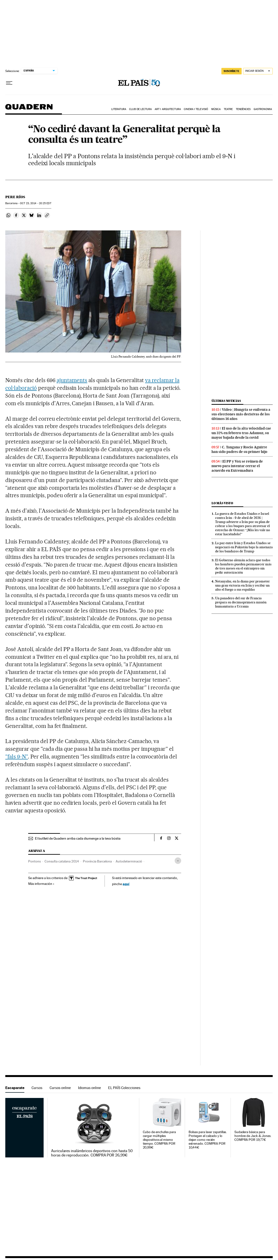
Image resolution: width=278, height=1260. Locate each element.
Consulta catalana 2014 (62, 861)
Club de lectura (140, 109)
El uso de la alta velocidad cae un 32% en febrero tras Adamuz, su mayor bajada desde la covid (241, 433)
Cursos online (60, 1088)
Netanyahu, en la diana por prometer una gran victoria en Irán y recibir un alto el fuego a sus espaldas (242, 585)
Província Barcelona (97, 861)
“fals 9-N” (16, 756)
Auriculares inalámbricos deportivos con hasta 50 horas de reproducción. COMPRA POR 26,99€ (92, 1153)
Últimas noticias (226, 401)
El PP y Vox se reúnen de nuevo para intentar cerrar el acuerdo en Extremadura (237, 466)
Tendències (243, 109)
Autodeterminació (129, 861)
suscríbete (231, 71)
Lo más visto (222, 503)
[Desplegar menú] (9, 83)
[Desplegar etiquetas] (178, 860)
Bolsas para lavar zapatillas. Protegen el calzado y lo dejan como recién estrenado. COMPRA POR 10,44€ (208, 1139)
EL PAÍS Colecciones (124, 1088)
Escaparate (14, 1088)
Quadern (29, 109)
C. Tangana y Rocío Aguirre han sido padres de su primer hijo (239, 449)
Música (216, 109)
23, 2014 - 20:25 (35, 203)
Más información (41, 884)
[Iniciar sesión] (258, 71)
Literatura (118, 109)
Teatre (228, 109)
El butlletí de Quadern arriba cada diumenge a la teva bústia (77, 838)
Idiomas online (89, 1088)
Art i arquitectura (168, 109)
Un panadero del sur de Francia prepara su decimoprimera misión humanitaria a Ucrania (240, 602)
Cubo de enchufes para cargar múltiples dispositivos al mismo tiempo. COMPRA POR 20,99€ (159, 1139)
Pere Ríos (15, 197)
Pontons (34, 861)
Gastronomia (263, 109)
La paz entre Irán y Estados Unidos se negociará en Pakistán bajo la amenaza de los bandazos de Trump (244, 547)
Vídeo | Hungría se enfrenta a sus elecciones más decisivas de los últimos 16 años (241, 414)
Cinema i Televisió (196, 109)
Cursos (37, 1088)
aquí (126, 884)
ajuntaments (72, 380)
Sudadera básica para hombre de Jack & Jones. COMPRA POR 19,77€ (252, 1136)
